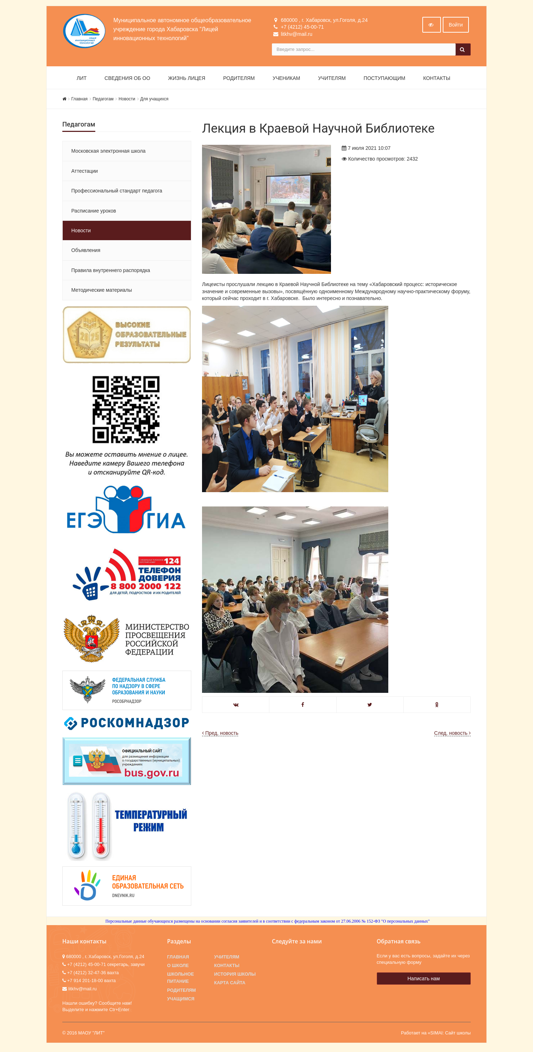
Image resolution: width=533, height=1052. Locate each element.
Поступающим (384, 79)
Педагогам (103, 100)
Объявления (85, 252)
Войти (456, 26)
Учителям (332, 79)
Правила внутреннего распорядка (110, 272)
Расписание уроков (93, 212)
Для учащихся (154, 100)
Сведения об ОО (127, 79)
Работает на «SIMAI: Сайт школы (436, 1034)
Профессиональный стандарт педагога (116, 192)
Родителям (239, 79)
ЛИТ (82, 79)
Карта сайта (229, 984)
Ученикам (286, 79)
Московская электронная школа (108, 153)
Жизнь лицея (186, 79)
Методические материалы (101, 291)
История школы (235, 976)
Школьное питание (180, 980)
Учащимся (181, 1000)
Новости (127, 100)
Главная (79, 100)
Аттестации (84, 172)
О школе (178, 967)
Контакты (437, 79)
